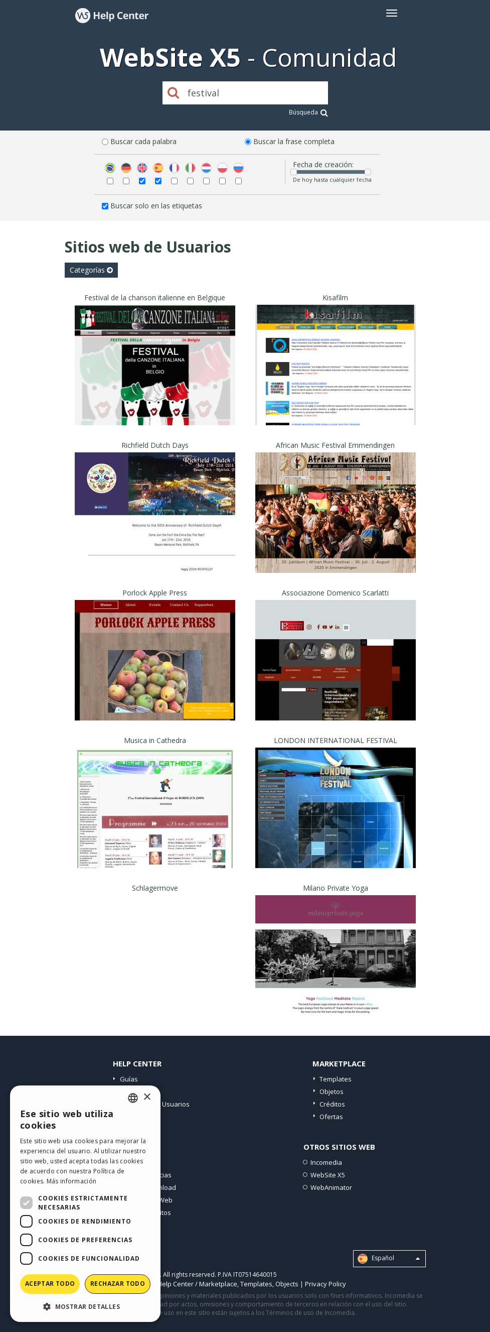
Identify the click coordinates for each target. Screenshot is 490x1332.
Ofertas (331, 1116)
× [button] (146, 1097)
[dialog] (85, 1203)
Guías (129, 1078)
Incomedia (326, 1162)
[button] (85, 1306)
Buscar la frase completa (294, 141)
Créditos (332, 1104)
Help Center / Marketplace (197, 1283)
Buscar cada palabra (143, 141)
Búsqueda (308, 112)
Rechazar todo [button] (117, 1283)
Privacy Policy (325, 1283)
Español (389, 1259)
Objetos (331, 1091)
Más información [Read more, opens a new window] (72, 1181)
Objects (286, 1283)
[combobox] (133, 1098)
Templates (335, 1078)
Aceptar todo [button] (50, 1283)
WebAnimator (331, 1187)
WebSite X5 (327, 1174)
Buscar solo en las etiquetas (156, 205)
